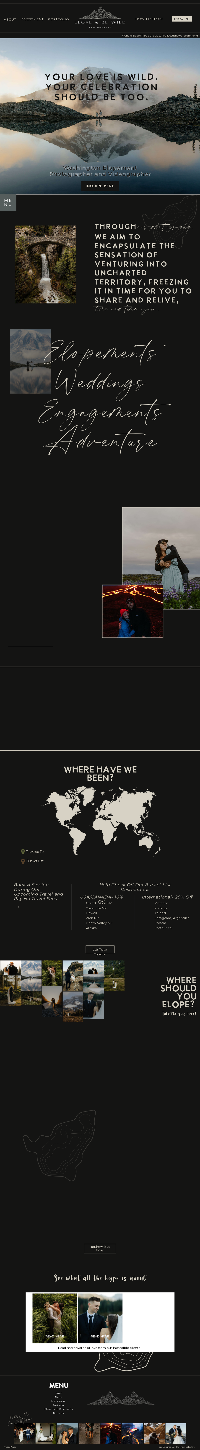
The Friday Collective (185, 1447)
